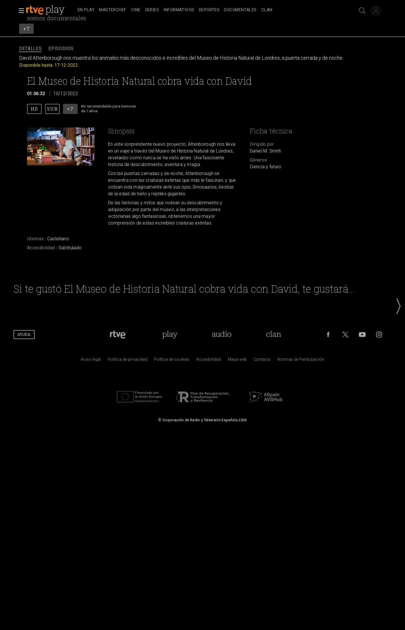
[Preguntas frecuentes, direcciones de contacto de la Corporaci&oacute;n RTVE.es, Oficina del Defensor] (262, 360)
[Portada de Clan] (273, 334)
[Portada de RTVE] (117, 334)
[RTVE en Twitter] (345, 334)
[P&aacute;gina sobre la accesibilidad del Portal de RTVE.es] (208, 360)
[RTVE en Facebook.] (328, 334)
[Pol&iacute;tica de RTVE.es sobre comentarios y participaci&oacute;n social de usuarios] (301, 360)
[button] (20, 11)
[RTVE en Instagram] (379, 334)
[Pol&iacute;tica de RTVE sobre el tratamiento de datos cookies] (171, 360)
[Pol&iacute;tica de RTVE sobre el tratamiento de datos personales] (127, 360)
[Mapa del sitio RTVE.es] (237, 360)
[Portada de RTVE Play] (169, 334)
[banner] (50, 10)
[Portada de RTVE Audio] (221, 334)
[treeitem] (86, 10)
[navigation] (208, 10)
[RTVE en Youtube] (362, 334)
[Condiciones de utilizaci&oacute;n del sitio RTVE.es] (91, 360)
